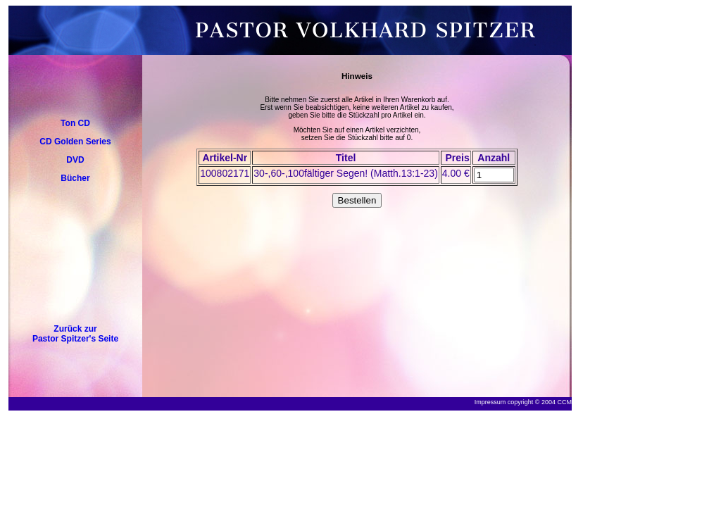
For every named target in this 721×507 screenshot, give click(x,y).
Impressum (490, 402)
